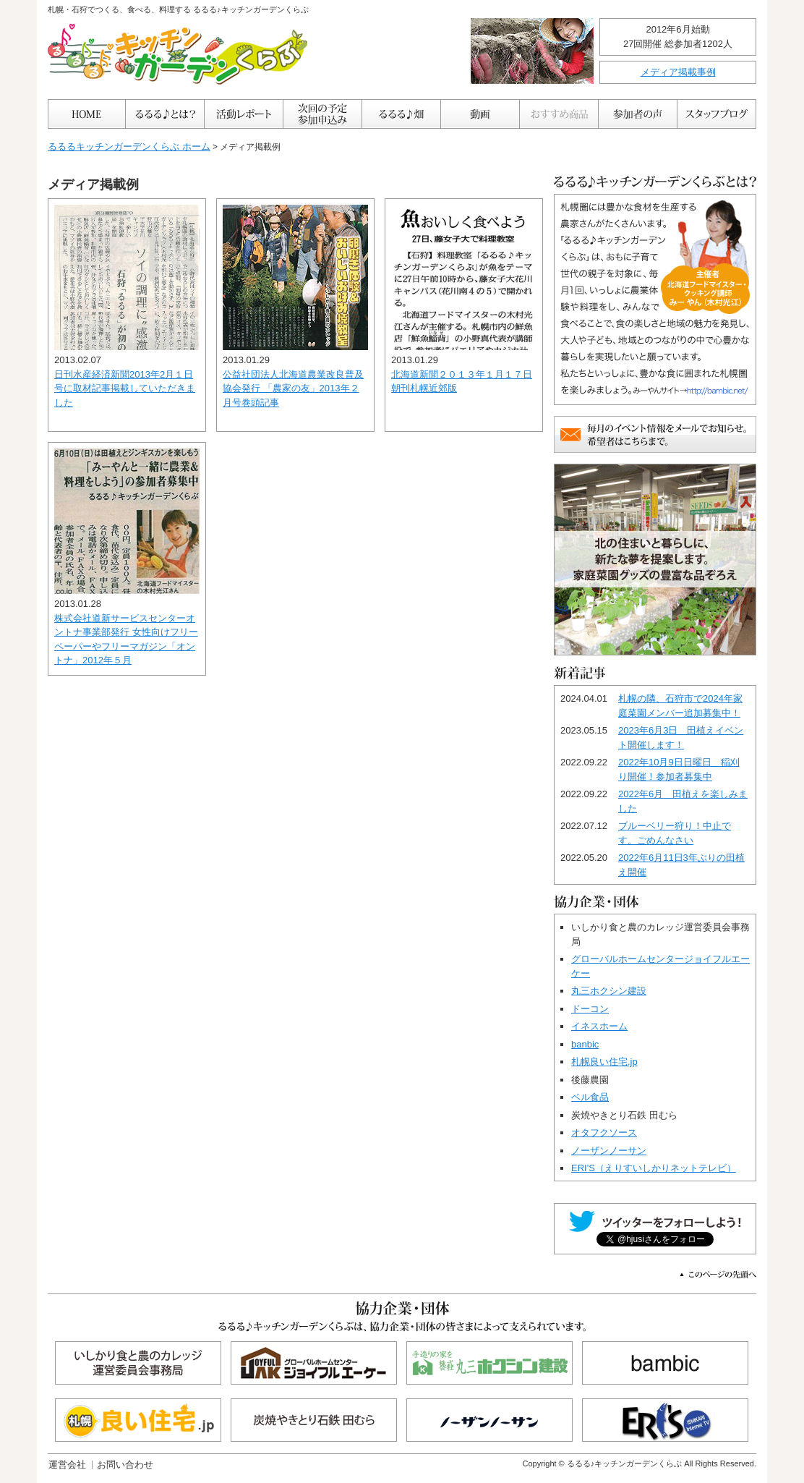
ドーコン (590, 1008)
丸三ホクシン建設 (608, 990)
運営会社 (67, 1464)
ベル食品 (590, 1097)
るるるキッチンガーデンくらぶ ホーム (129, 146)
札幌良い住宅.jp (604, 1061)
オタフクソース (604, 1132)
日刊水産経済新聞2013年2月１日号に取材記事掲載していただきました (124, 388)
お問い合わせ (125, 1464)
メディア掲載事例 (678, 72)
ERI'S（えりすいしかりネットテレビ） (653, 1168)
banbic (585, 1044)
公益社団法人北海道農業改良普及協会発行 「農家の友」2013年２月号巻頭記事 (293, 388)
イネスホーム (599, 1026)
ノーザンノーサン (608, 1150)
